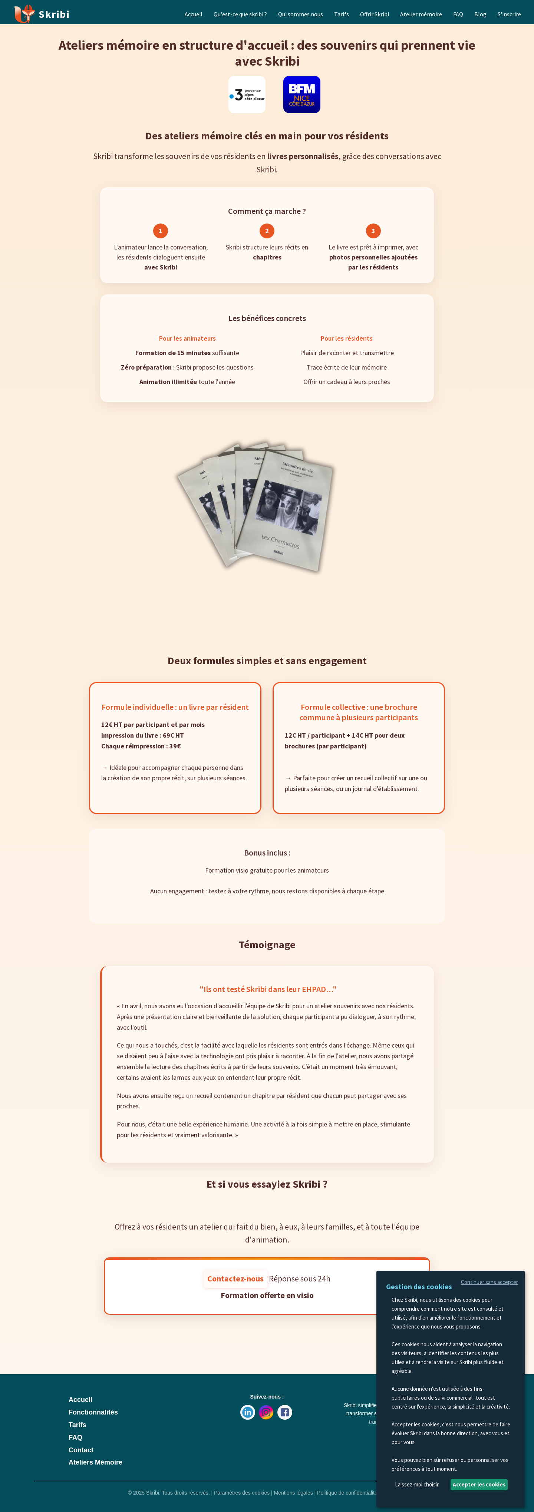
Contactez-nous (235, 1278)
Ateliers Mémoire (95, 1462)
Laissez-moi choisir (417, 1484)
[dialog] (450, 1389)
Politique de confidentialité (347, 1493)
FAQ (75, 1437)
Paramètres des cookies (242, 1493)
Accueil (80, 1399)
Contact (81, 1450)
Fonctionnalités (93, 1412)
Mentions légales (294, 1493)
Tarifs (77, 1425)
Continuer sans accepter (489, 1282)
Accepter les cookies (479, 1484)
